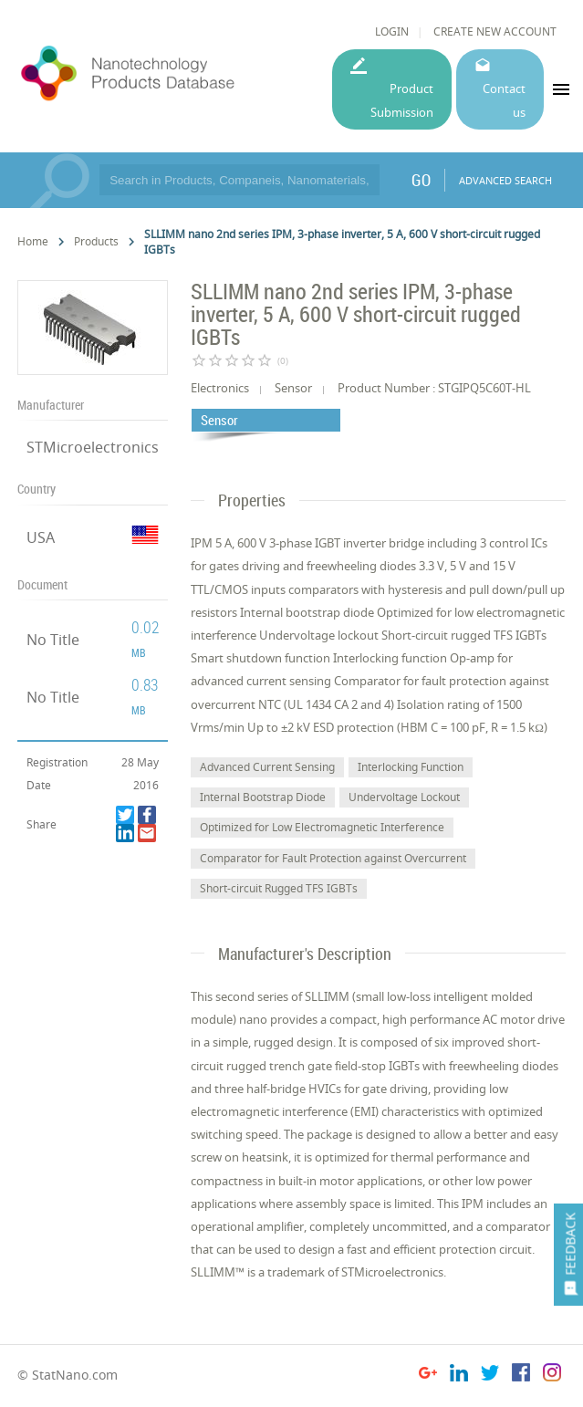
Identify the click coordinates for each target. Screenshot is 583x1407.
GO (421, 180)
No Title (52, 640)
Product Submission (401, 100)
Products (96, 241)
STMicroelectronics (92, 447)
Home (32, 241)
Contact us (504, 100)
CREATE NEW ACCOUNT (495, 31)
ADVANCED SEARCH (505, 180)
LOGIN (392, 31)
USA (40, 537)
